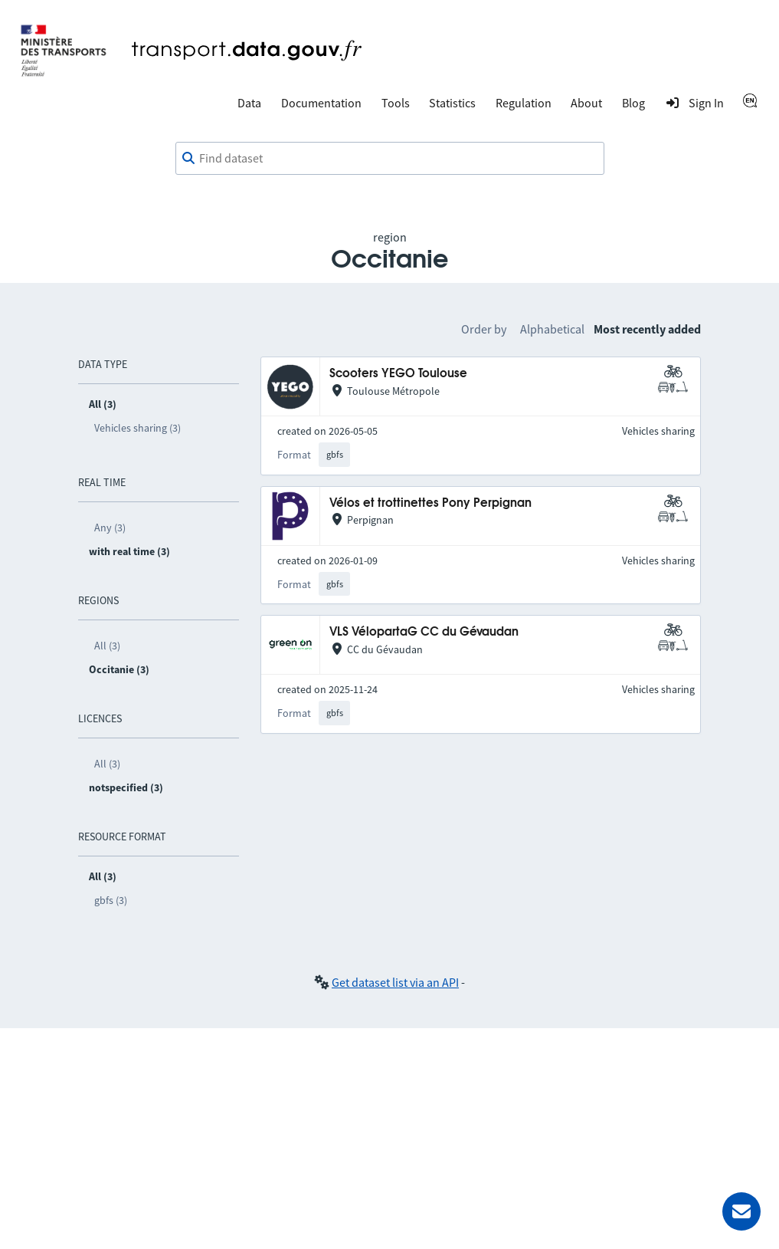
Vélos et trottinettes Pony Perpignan (430, 503)
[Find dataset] (389, 159)
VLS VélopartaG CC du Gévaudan (424, 632)
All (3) (107, 645)
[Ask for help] (741, 1211)
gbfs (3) (110, 900)
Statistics (452, 102)
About (586, 102)
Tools (395, 102)
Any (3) (110, 527)
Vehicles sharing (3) (137, 428)
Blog (633, 102)
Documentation (321, 102)
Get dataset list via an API (395, 982)
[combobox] (389, 159)
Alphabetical (552, 329)
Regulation (524, 102)
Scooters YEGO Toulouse (398, 374)
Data (249, 102)
